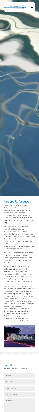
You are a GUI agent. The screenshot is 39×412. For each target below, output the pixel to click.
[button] (32, 8)
